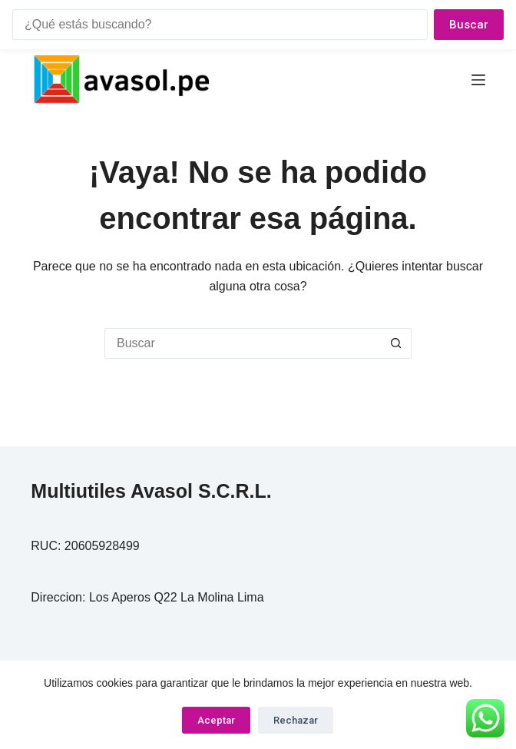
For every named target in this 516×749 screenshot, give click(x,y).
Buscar (468, 24)
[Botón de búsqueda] (396, 343)
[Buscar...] (242, 343)
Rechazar (295, 720)
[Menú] (478, 80)
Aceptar (216, 720)
